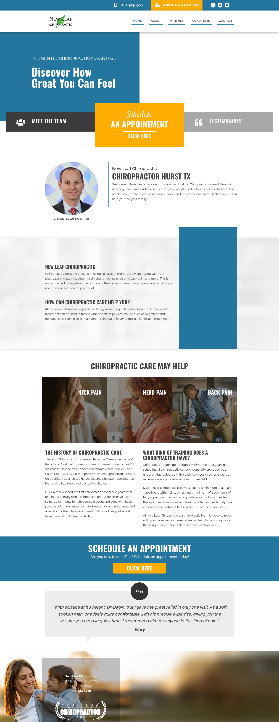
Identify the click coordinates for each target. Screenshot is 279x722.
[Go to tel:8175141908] (131, 5)
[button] (139, 135)
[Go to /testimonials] (228, 122)
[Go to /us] (50, 122)
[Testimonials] (139, 614)
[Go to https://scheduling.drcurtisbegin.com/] (177, 5)
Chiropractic (68, 459)
